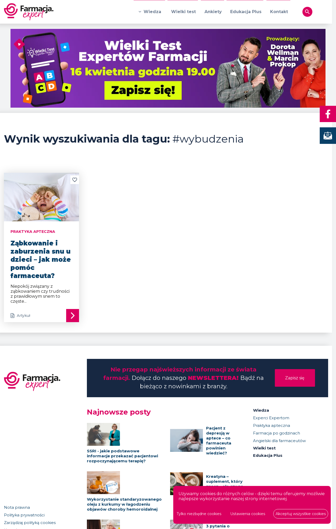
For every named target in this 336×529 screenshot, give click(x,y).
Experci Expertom (271, 417)
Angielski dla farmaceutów (279, 440)
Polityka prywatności (24, 515)
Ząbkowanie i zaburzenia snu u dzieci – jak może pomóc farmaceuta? (40, 259)
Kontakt (279, 11)
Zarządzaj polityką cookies (30, 523)
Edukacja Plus (245, 11)
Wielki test (182, 11)
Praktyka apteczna (271, 425)
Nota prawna (17, 508)
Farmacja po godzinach (276, 433)
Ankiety (212, 11)
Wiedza (151, 11)
